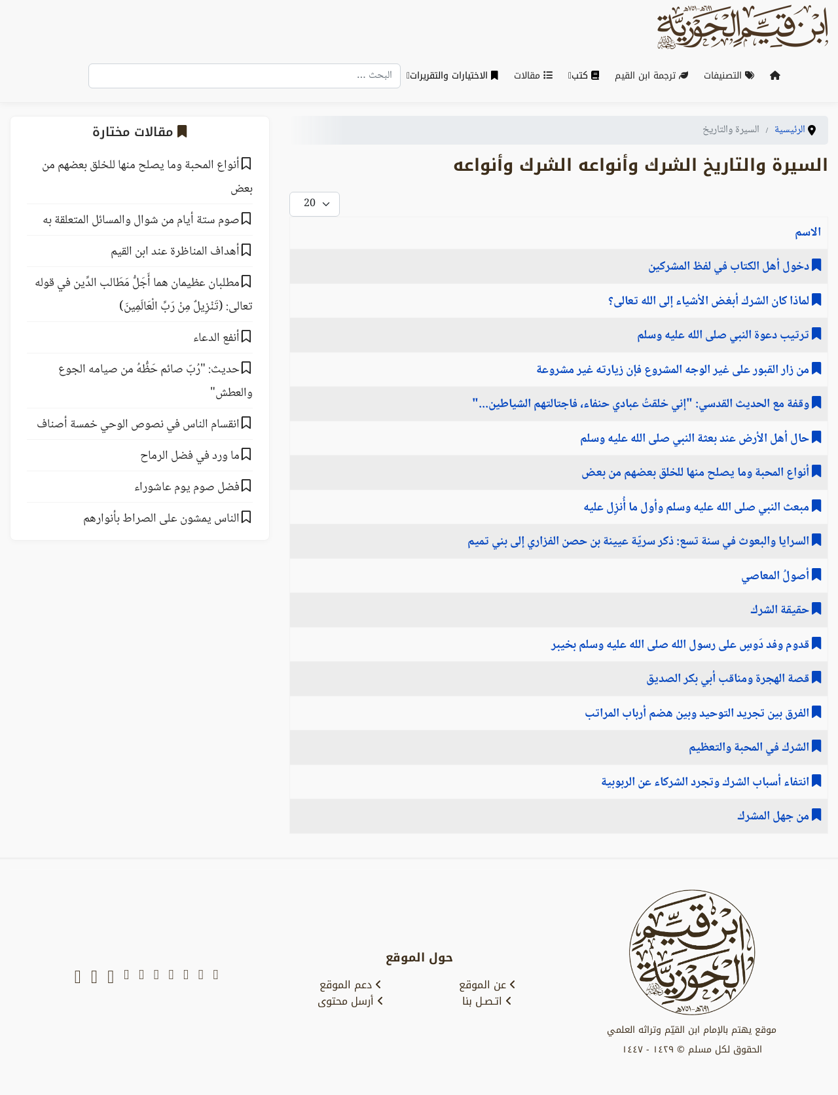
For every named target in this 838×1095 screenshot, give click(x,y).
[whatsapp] (78, 977)
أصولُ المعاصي (776, 576)
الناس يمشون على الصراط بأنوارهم (161, 519)
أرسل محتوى (351, 1001)
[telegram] (156, 977)
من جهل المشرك (774, 816)
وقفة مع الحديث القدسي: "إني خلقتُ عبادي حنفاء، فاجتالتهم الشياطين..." (642, 404)
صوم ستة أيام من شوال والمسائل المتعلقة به (141, 220)
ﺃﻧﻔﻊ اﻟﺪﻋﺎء (216, 338)
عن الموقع (487, 985)
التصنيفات (731, 75)
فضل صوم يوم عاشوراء (187, 487)
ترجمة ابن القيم (654, 75)
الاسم (808, 233)
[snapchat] (215, 977)
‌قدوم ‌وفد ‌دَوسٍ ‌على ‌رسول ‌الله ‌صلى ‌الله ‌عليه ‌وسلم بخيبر (681, 645)
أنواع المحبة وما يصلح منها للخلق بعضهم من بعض (696, 473)
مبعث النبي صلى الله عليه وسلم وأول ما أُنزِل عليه (697, 507)
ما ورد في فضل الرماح (190, 456)
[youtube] (186, 977)
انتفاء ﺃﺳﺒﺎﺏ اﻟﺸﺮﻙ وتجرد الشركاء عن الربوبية (706, 782)
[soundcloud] (94, 977)
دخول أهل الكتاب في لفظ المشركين (730, 267)
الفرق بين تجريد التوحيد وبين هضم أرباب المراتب (698, 714)
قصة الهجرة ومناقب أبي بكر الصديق (729, 679)
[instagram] (141, 977)
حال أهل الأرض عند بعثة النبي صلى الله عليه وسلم (696, 439)
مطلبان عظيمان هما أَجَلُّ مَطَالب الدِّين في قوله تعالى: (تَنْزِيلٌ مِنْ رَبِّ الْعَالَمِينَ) (144, 295)
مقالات (536, 75)
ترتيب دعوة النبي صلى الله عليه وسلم (724, 335)
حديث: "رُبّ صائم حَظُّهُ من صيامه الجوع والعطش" (155, 381)
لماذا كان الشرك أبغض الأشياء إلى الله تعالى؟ (710, 301)
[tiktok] (110, 977)
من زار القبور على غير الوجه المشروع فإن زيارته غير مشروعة (674, 370)
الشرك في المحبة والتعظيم (750, 748)
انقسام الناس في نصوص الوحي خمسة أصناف (138, 424)
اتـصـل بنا (487, 1001)
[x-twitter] (201, 977)
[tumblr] (126, 977)
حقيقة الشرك (781, 610)
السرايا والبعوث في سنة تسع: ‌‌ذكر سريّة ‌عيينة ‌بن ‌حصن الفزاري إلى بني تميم (639, 541)
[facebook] (170, 977)
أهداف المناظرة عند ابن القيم (175, 252)
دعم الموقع (350, 985)
